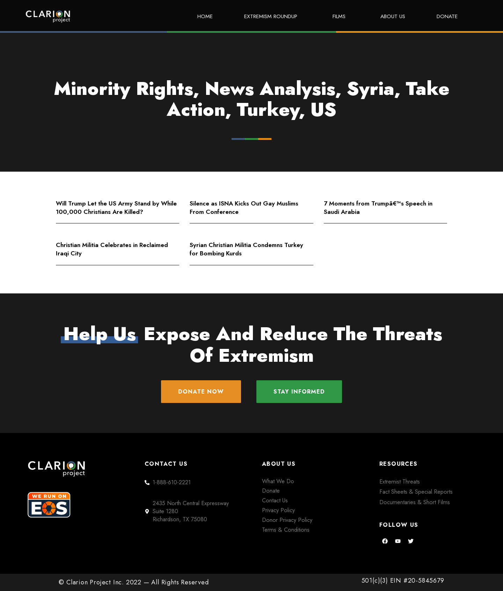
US (323, 109)
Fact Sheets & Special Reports (416, 491)
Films (341, 16)
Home (205, 16)
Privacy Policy (278, 510)
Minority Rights (123, 88)
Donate (447, 16)
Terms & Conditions (285, 529)
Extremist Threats (399, 481)
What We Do (278, 481)
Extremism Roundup (272, 16)
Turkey (268, 109)
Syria (370, 88)
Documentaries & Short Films (414, 502)
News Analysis (270, 88)
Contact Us (275, 500)
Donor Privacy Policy (287, 520)
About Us (392, 16)
